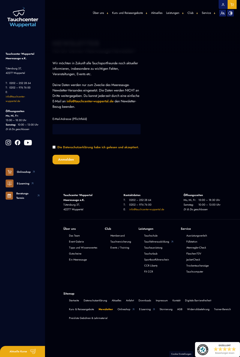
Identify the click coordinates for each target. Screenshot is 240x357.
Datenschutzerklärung (95, 300)
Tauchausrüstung (153, 247)
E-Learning (145, 309)
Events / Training (119, 247)
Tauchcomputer (194, 271)
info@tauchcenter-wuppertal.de (90, 101)
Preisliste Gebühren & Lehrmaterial (88, 318)
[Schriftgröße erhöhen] (219, 9)
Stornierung (166, 309)
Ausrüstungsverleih (196, 235)
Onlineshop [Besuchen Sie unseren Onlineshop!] (18, 172)
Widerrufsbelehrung (198, 309)
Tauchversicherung (120, 241)
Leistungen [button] (169, 9)
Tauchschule (151, 235)
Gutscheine (75, 253)
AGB (179, 309)
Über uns (69, 229)
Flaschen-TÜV (193, 253)
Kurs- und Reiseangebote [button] (124, 9)
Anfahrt (130, 300)
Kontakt (176, 300)
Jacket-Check (193, 259)
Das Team (74, 235)
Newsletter (106, 309)
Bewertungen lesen (224, 353)
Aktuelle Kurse (18, 351)
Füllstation (191, 241)
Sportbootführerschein (156, 259)
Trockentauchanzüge (197, 265)
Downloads (145, 300)
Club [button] (188, 9)
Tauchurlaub (151, 253)
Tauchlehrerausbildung (156, 241)
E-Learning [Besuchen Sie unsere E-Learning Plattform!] (17, 183)
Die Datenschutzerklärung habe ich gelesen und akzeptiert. (98, 147)
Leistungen (146, 229)
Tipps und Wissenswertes (83, 247)
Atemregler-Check (196, 247)
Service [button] (203, 9)
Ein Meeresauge (78, 259)
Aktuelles (154, 9)
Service (186, 229)
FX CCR (148, 271)
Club (108, 229)
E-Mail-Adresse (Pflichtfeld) (69, 119)
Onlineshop (124, 309)
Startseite (74, 300)
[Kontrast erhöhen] (227, 9)
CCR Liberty (151, 265)
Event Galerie (76, 241)
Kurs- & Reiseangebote (81, 309)
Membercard (117, 235)
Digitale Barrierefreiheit (198, 300)
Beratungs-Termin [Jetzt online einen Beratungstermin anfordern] (17, 195)
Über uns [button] (95, 9)
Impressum (162, 300)
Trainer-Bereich (222, 309)
